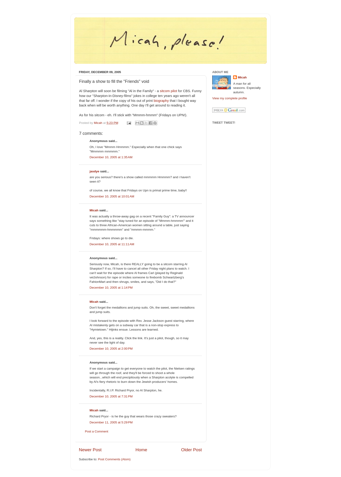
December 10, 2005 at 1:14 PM (111, 287)
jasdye (94, 171)
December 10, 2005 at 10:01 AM (112, 196)
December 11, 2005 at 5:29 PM (111, 422)
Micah (94, 210)
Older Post (191, 449)
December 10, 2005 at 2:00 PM (111, 348)
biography (161, 101)
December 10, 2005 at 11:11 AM (112, 244)
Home (141, 449)
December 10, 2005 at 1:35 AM (111, 157)
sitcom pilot (168, 91)
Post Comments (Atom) (114, 459)
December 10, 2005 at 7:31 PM (111, 396)
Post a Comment (96, 431)
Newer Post (90, 449)
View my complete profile (229, 98)
